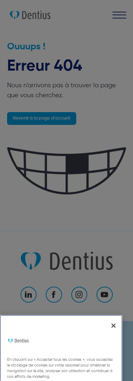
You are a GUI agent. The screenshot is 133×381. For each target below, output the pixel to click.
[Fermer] (113, 332)
